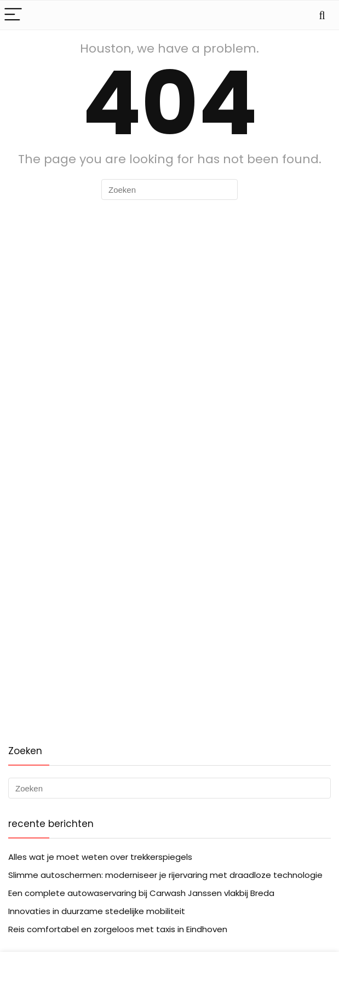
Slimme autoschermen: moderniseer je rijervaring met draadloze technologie (165, 875)
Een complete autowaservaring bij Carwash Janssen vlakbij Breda (141, 893)
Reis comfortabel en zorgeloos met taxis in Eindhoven (117, 929)
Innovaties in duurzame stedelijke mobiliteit (96, 911)
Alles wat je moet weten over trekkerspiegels (100, 857)
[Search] (322, 15)
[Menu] (13, 15)
